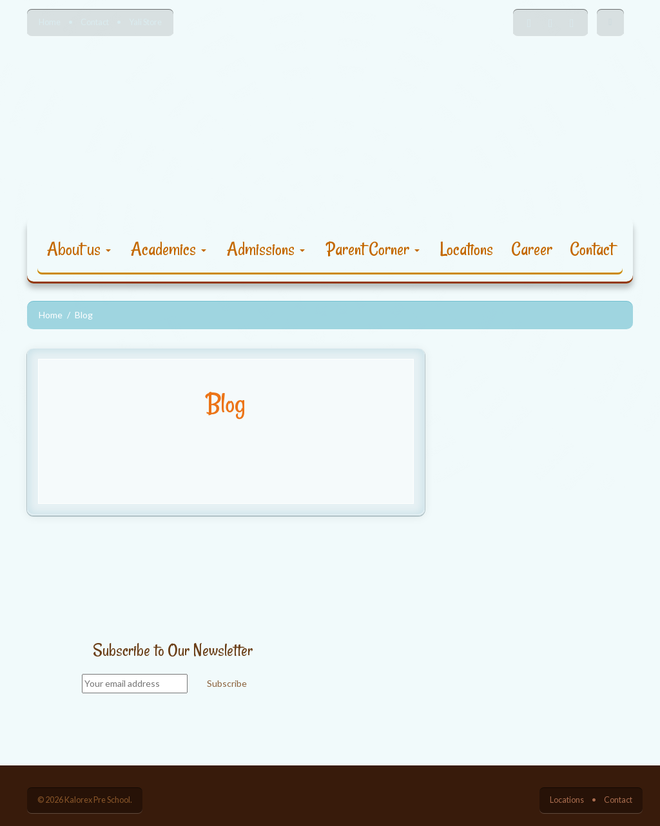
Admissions (266, 249)
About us (79, 249)
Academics (168, 249)
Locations (466, 249)
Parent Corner (373, 249)
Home (50, 22)
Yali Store (145, 22)
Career (531, 249)
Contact (95, 22)
